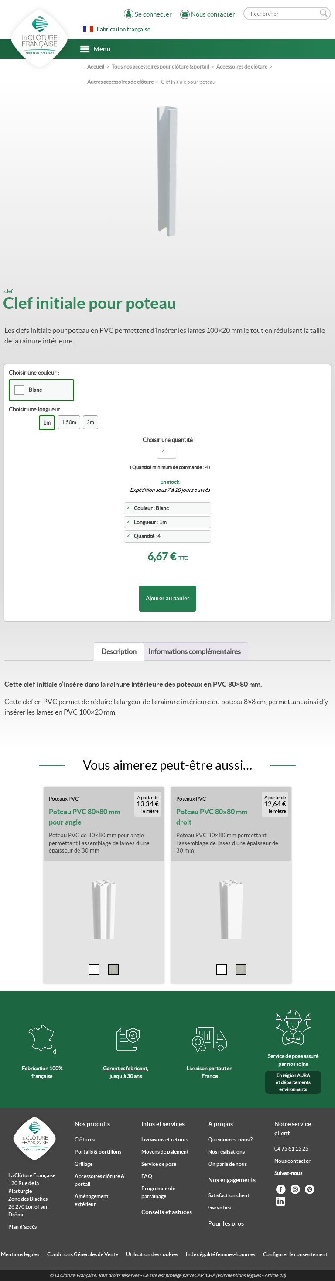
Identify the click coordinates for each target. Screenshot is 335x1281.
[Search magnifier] (324, 13)
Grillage (83, 1164)
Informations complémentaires (194, 651)
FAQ (146, 1176)
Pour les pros (226, 1223)
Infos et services (163, 1123)
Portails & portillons (98, 1151)
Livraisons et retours (164, 1139)
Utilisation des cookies (152, 1254)
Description (119, 651)
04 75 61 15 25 (291, 1148)
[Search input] (283, 13)
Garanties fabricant (125, 1068)
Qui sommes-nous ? (230, 1139)
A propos (220, 1123)
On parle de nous (227, 1164)
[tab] (119, 651)
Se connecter (153, 14)
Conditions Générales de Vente (82, 1254)
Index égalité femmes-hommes (220, 1254)
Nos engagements (232, 1179)
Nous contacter (292, 1161)
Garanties (219, 1207)
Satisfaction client (229, 1195)
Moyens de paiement (165, 1151)
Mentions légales (20, 1254)
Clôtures (85, 1139)
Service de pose (158, 1164)
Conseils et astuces (166, 1212)
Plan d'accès (22, 1227)
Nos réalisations (226, 1151)
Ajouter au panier (167, 598)
